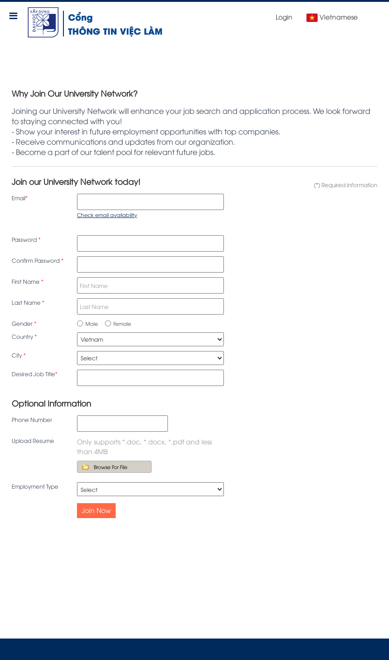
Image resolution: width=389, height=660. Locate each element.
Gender (24, 323)
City (19, 355)
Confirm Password (37, 260)
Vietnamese (332, 17)
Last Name (28, 302)
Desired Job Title (34, 374)
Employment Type (35, 486)
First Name (27, 281)
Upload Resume (33, 440)
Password (26, 239)
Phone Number (32, 419)
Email (20, 198)
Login (284, 16)
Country (24, 336)
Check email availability (107, 214)
